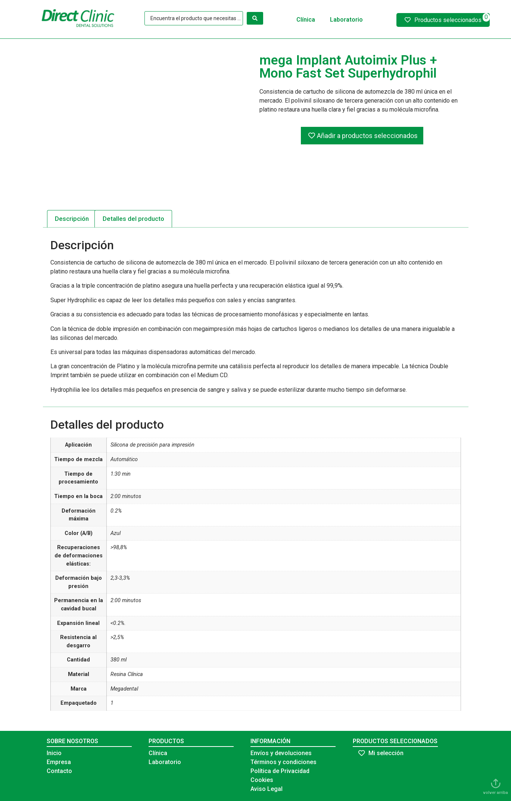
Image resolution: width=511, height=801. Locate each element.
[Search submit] (255, 18)
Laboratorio (346, 19)
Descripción (72, 218)
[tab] (72, 218)
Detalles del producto (133, 218)
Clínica (305, 19)
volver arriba (495, 792)
